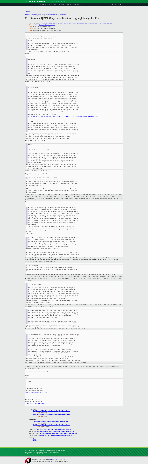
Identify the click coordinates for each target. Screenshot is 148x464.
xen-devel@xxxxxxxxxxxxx (104, 23)
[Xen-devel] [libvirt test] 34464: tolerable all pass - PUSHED (54, 429)
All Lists (30, 11)
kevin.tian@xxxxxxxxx (82, 23)
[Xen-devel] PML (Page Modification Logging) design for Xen (50, 421)
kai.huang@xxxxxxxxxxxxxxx (47, 25)
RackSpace (54, 459)
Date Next (34, 14)
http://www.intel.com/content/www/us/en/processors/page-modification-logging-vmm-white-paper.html (63, 116)
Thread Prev (41, 14)
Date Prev (28, 14)
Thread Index (62, 14)
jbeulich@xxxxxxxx (63, 23)
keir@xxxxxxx (93, 23)
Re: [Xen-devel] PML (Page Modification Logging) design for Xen (51, 411)
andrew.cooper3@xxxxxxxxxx (48, 23)
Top (26, 11)
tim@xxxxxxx (72, 23)
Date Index (55, 14)
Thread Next (48, 14)
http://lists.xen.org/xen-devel (37, 392)
